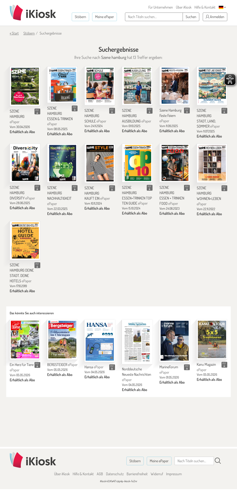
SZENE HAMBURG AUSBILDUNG (136, 115)
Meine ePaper (104, 16)
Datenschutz (115, 474)
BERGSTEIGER (62, 364)
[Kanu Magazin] (212, 339)
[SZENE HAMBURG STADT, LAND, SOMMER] (212, 85)
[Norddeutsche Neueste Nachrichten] (137, 342)
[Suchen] (218, 461)
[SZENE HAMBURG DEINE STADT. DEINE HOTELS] (25, 240)
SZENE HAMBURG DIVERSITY (22, 192)
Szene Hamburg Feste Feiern (170, 115)
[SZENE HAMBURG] (25, 86)
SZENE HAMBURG (17, 116)
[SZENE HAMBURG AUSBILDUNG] (137, 85)
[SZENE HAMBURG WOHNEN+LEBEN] (212, 163)
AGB (100, 474)
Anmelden (215, 16)
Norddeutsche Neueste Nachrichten (136, 374)
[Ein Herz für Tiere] (25, 339)
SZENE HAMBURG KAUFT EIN (97, 193)
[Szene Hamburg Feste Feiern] (174, 85)
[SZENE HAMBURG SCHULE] (99, 85)
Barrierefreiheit (137, 474)
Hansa (93, 367)
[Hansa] (99, 341)
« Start (14, 33)
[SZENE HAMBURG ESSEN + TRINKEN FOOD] (174, 163)
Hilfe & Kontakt (204, 7)
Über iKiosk (183, 7)
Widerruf (157, 474)
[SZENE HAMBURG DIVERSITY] (25, 163)
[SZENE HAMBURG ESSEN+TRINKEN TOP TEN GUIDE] (137, 163)
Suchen (191, 16)
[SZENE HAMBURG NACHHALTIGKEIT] (62, 163)
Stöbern (80, 16)
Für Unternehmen (160, 7)
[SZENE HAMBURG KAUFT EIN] (99, 163)
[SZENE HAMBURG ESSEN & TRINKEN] (62, 84)
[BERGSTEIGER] (62, 339)
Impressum (174, 474)
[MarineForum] (174, 341)
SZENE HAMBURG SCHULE (95, 115)
